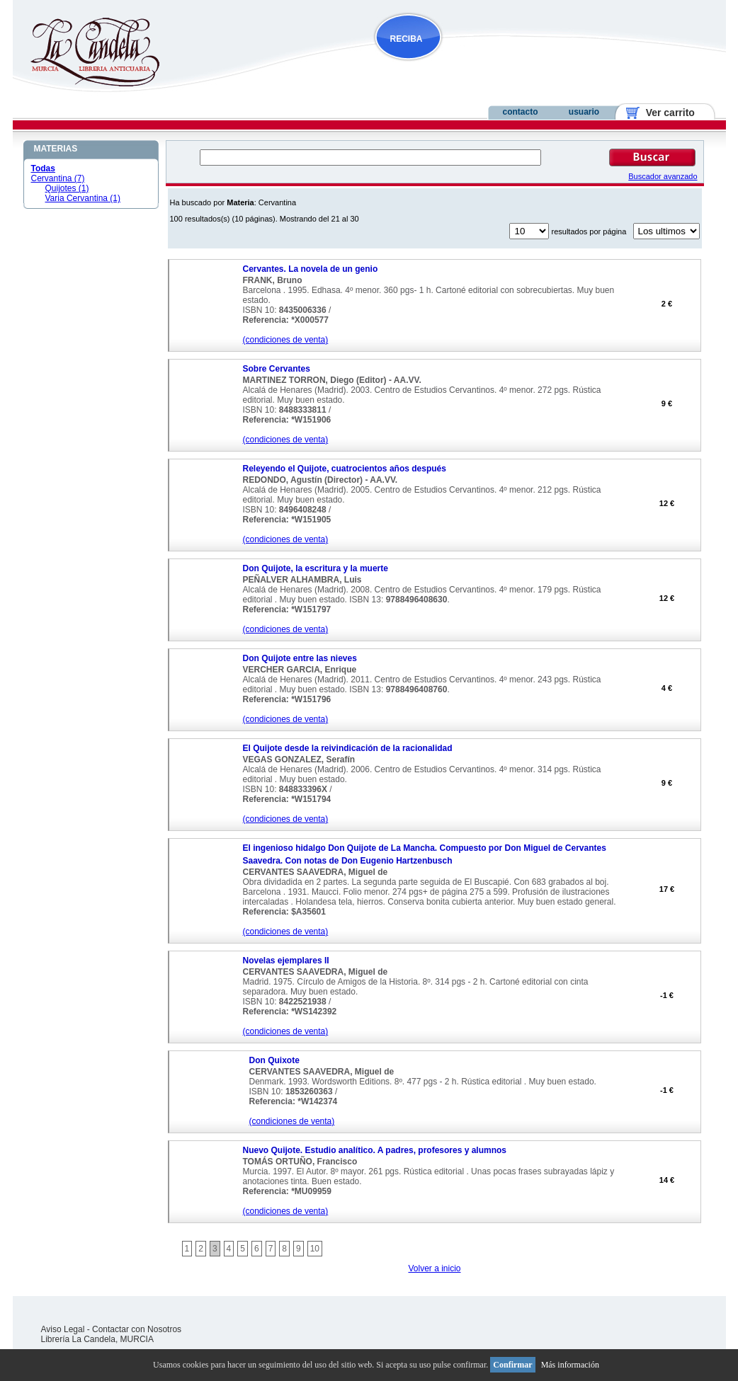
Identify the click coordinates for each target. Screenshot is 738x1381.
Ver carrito (665, 112)
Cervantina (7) (58, 178)
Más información (570, 1365)
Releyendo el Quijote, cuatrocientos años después (344, 469)
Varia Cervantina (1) (83, 198)
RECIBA (406, 39)
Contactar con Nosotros (136, 1329)
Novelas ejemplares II (286, 960)
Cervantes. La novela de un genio (310, 269)
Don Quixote (274, 1060)
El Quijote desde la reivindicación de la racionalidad (348, 748)
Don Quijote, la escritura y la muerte (315, 568)
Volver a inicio (434, 1268)
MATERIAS (56, 149)
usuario (584, 112)
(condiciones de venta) (286, 340)
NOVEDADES (480, 66)
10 (314, 1249)
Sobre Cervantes (276, 369)
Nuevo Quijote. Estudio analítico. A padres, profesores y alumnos (375, 1150)
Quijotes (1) (67, 188)
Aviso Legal (63, 1329)
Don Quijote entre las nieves (300, 658)
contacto (520, 112)
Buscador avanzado (662, 176)
